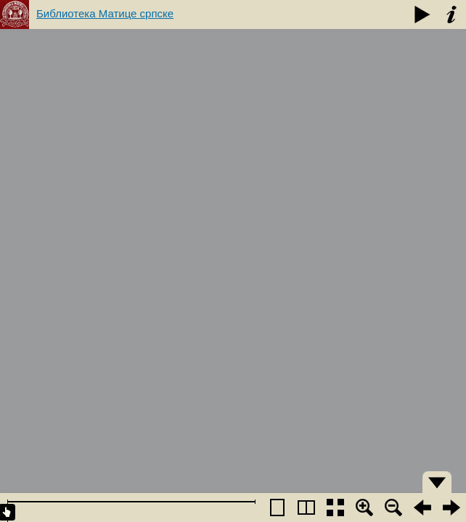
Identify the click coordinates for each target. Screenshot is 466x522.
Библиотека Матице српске (104, 13)
